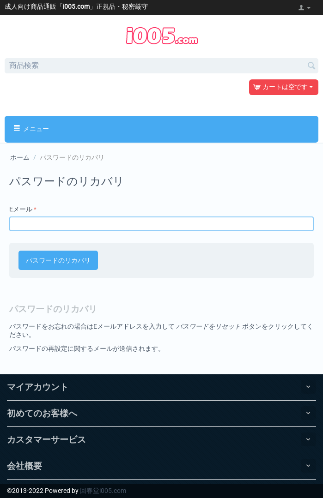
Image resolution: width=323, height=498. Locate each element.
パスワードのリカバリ (58, 260)
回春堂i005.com (103, 490)
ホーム (20, 157)
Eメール (20, 209)
